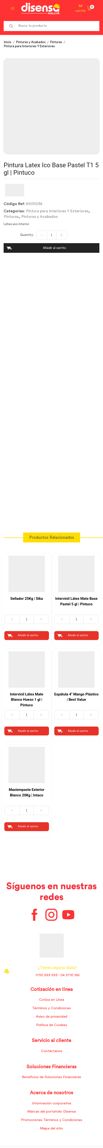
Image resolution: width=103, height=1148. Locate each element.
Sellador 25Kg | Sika (26, 598)
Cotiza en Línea (51, 999)
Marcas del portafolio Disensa (51, 1111)
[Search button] (11, 26)
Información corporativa (51, 1103)
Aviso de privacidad (51, 1016)
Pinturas (56, 42)
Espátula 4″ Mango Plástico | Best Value (76, 697)
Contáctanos (51, 1051)
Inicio (7, 42)
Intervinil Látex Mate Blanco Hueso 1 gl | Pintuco (26, 699)
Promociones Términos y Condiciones (51, 1120)
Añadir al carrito (54, 247)
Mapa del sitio (51, 1128)
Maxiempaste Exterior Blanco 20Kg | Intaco (26, 792)
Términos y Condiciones (51, 1008)
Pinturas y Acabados (31, 42)
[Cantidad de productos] (51, 235)
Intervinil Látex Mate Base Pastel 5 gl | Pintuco (76, 601)
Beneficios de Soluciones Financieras (51, 1077)
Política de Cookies (51, 1025)
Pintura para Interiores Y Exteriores (29, 46)
